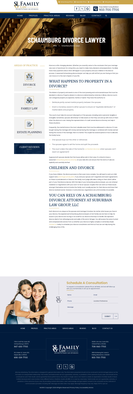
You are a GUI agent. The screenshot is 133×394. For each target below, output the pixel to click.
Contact (96, 15)
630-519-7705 (21, 357)
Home (20, 15)
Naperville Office (81, 2)
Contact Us (107, 328)
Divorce (29, 84)
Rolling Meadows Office (112, 2)
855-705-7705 (109, 9)
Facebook (76, 8)
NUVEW (42, 388)
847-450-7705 (21, 346)
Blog (83, 15)
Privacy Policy (74, 388)
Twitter (82, 8)
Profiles (33, 15)
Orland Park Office (95, 2)
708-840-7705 (99, 346)
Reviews (70, 15)
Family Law (29, 108)
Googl (87, 8)
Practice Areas (52, 15)
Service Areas (68, 328)
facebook (59, 366)
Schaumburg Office (66, 2)
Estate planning (29, 132)
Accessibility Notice (86, 388)
